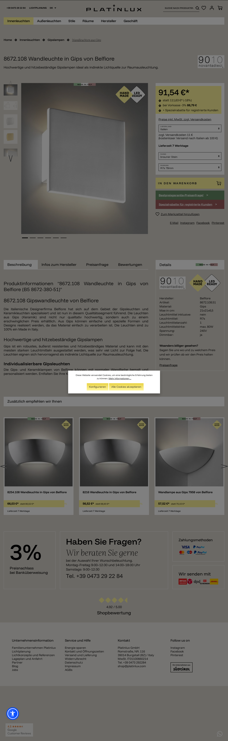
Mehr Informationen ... (120, 378)
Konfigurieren (97, 386)
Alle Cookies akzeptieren (126, 386)
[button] (12, 713)
